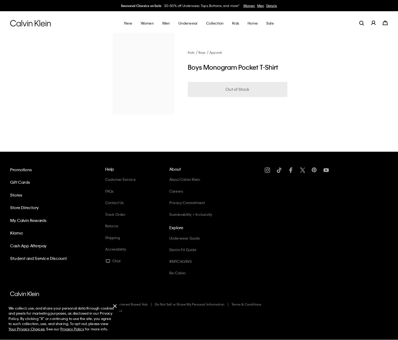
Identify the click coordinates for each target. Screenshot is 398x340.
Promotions (21, 169)
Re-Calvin (177, 273)
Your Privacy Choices (27, 329)
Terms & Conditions (247, 304)
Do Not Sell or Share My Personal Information (189, 304)
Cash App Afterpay (28, 245)
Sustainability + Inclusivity (190, 214)
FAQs (109, 191)
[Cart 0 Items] (385, 23)
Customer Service (120, 179)
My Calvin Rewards (28, 220)
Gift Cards (20, 182)
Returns (111, 226)
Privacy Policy (72, 329)
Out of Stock (237, 89)
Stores (16, 195)
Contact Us (114, 202)
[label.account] (373, 23)
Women (249, 5)
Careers (176, 191)
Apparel (215, 52)
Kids (191, 52)
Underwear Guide (184, 238)
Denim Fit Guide (182, 249)
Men (260, 5)
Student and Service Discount (38, 258)
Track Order (115, 214)
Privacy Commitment (187, 202)
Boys (202, 52)
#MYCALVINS (180, 261)
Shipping (112, 237)
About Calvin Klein (184, 179)
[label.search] (361, 23)
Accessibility (115, 249)
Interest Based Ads (133, 304)
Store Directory (24, 207)
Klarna (16, 233)
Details (271, 5)
